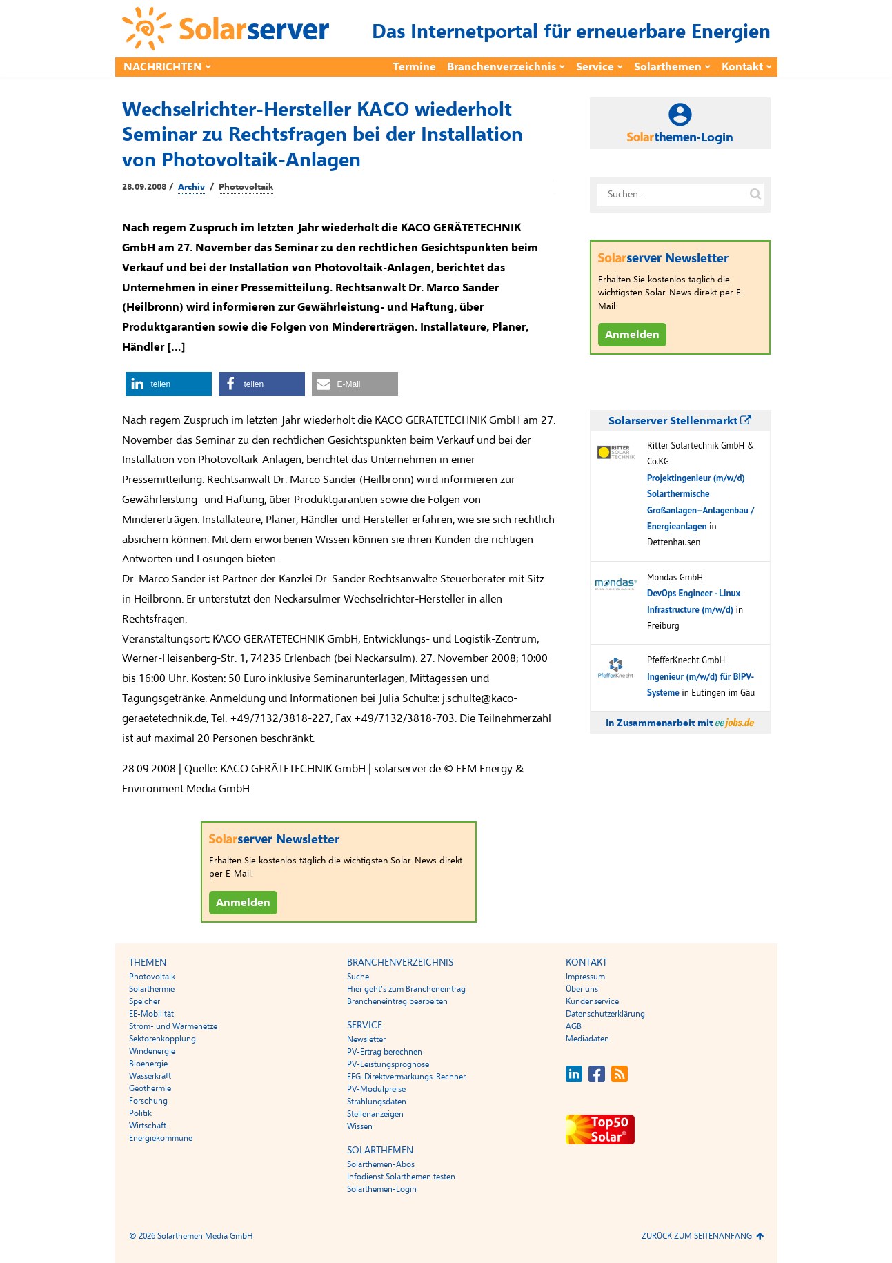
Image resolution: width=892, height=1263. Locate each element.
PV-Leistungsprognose (388, 1064)
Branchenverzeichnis (501, 67)
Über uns (582, 989)
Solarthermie (152, 989)
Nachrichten (162, 67)
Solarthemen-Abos (381, 1164)
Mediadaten (587, 1038)
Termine (414, 67)
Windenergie (152, 1051)
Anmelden (243, 902)
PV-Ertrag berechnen (384, 1051)
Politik (140, 1113)
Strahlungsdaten (376, 1101)
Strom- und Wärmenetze (173, 1026)
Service (595, 67)
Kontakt (742, 67)
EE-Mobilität (151, 1013)
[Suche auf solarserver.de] (756, 194)
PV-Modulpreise (376, 1089)
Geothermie (150, 1088)
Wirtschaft (147, 1125)
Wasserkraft (150, 1075)
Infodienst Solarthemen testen (401, 1176)
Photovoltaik (246, 187)
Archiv (191, 187)
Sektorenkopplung (162, 1038)
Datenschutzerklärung (605, 1013)
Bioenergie (148, 1063)
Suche (358, 976)
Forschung (148, 1100)
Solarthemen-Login (382, 1189)
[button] (169, 384)
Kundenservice (592, 1001)
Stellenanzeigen (375, 1113)
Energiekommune (160, 1138)
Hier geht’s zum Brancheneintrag (406, 989)
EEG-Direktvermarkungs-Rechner (406, 1076)
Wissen (360, 1126)
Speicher (144, 1001)
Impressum (585, 976)
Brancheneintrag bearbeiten (397, 1001)
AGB (574, 1026)
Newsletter (366, 1039)
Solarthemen (668, 67)
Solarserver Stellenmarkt (679, 421)
